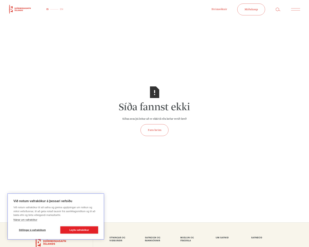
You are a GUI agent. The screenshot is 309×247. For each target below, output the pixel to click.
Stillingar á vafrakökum (32, 230)
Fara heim (154, 130)
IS (47, 9)
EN (61, 9)
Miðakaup (251, 9)
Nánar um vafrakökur (25, 219)
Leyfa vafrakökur (79, 230)
